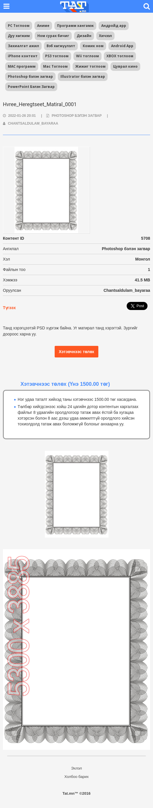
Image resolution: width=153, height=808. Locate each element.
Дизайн (84, 35)
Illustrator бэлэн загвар (82, 76)
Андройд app (113, 25)
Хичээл (105, 35)
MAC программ (22, 66)
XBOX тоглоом (119, 56)
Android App (122, 45)
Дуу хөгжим (19, 35)
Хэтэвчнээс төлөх (76, 351)
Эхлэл (76, 768)
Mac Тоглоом (55, 66)
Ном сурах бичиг (53, 35)
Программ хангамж (75, 25)
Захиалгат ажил (23, 45)
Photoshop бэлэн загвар (30, 76)
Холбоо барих (76, 776)
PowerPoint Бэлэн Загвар (31, 86)
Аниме (43, 25)
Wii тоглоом (87, 56)
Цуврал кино (125, 66)
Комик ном (93, 45)
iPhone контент (23, 56)
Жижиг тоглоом (90, 66)
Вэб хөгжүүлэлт (61, 45)
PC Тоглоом (19, 25)
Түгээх (9, 307)
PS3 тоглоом (57, 56)
